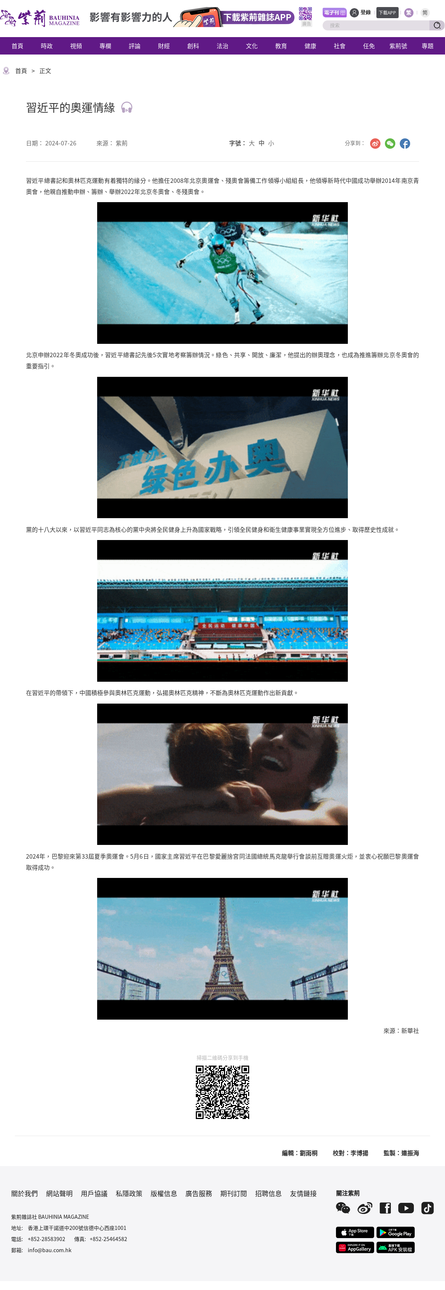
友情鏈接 (303, 1193)
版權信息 (164, 1193)
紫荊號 (398, 45)
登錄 (365, 12)
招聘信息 (268, 1193)
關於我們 (24, 1193)
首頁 (17, 45)
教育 (281, 45)
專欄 (105, 45)
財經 (164, 45)
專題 (428, 45)
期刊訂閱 (233, 1193)
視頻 (76, 45)
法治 (222, 45)
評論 (135, 45)
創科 (193, 45)
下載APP (387, 12)
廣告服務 (198, 1193)
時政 (47, 45)
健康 (310, 45)
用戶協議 (94, 1193)
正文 (45, 70)
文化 (252, 45)
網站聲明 (59, 1193)
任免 (369, 45)
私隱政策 (129, 1193)
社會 (340, 45)
